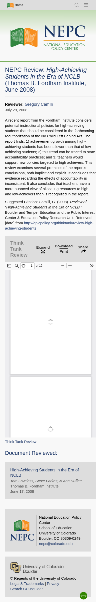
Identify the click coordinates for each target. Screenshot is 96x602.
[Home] (48, 37)
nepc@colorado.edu (56, 543)
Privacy (53, 583)
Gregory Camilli (39, 104)
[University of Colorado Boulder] (37, 567)
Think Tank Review (20, 442)
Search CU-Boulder (26, 589)
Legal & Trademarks (27, 583)
